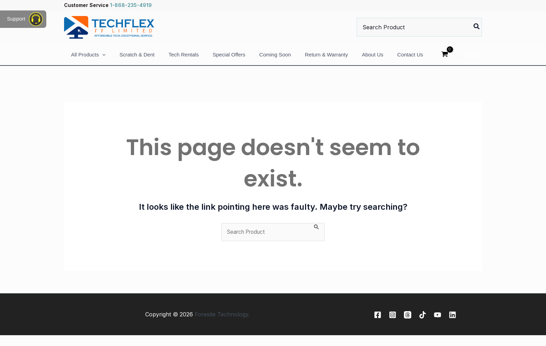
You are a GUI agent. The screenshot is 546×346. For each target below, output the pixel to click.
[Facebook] (377, 325)
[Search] (477, 27)
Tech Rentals (184, 60)
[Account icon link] (473, 59)
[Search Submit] (316, 237)
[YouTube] (437, 325)
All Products (88, 60)
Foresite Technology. (222, 324)
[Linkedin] (452, 325)
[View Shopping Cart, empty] (444, 60)
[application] (102, 60)
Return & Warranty (326, 60)
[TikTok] (422, 325)
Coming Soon (275, 60)
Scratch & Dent (137, 60)
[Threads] (407, 325)
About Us (372, 60)
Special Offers (229, 60)
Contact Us (410, 60)
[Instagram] (392, 325)
